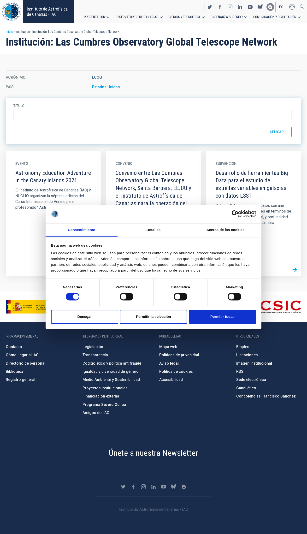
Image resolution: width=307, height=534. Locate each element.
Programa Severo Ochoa (104, 404)
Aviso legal (169, 363)
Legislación (93, 346)
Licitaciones (247, 355)
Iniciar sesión (292, 7)
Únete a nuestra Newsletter (153, 453)
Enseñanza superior (227, 17)
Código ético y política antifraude (112, 363)
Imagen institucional (254, 363)
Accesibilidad (171, 379)
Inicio (9, 32)
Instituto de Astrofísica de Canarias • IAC (47, 11)
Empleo (242, 346)
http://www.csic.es (275, 307)
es (281, 7)
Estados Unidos (106, 87)
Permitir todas (222, 316)
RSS (239, 371)
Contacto (14, 346)
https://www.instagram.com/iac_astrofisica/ (230, 7)
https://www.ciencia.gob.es (32, 307)
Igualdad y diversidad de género (111, 371)
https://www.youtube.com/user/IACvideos (250, 7)
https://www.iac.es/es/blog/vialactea (270, 7)
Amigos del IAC (96, 412)
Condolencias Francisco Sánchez (266, 396)
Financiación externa (101, 396)
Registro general (20, 379)
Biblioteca (14, 371)
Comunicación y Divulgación (274, 17)
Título (18, 106)
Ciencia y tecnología (184, 17)
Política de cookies (176, 371)
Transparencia (95, 355)
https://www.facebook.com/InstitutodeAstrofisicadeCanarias (220, 7)
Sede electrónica (251, 379)
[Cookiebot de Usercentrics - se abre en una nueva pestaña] (235, 214)
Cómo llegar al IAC (22, 355)
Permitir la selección (153, 316)
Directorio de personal (25, 363)
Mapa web (168, 346)
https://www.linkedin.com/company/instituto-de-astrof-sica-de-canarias (240, 7)
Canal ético (246, 388)
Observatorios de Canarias (137, 17)
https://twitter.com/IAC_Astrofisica (210, 7)
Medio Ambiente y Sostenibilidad (111, 379)
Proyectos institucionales (105, 388)
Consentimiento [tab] (81, 230)
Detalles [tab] (153, 230)
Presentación (94, 17)
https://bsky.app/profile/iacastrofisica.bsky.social (260, 7)
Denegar (84, 316)
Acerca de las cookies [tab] (226, 230)
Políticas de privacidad (179, 355)
